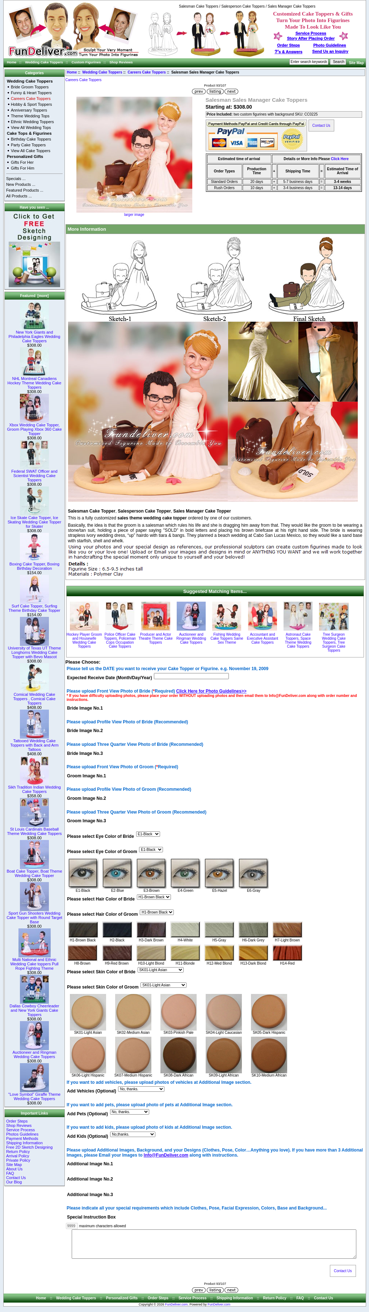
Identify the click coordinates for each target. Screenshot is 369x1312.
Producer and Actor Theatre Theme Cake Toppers (155, 638)
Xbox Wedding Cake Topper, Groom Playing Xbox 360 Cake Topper (34, 427)
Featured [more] (34, 296)
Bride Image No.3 (85, 753)
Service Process (20, 1130)
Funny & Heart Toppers (31, 93)
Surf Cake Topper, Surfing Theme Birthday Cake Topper (34, 606)
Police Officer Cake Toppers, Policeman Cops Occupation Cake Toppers (120, 640)
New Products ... (20, 184)
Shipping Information (24, 1143)
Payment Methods (22, 1138)
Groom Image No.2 (86, 798)
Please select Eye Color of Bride (100, 836)
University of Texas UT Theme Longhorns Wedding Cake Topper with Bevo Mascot (34, 650)
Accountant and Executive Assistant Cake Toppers (262, 638)
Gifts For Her (22, 162)
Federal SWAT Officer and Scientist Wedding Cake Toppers (34, 473)
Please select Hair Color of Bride (101, 899)
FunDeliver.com (176, 1310)
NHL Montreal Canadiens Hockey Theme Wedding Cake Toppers (35, 381)
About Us (14, 1169)
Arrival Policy (17, 1156)
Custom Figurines (86, 62)
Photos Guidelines (22, 1134)
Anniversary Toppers (29, 110)
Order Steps (288, 45)
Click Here (340, 159)
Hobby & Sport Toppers (31, 104)
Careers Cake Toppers (147, 72)
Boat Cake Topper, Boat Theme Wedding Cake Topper (34, 871)
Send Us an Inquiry (330, 51)
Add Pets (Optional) (87, 1113)
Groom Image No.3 (86, 821)
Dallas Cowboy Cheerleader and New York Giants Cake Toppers (34, 1008)
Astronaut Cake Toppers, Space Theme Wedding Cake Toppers (298, 640)
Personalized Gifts (25, 156)
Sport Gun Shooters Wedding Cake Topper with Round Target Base (34, 915)
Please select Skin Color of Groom (103, 987)
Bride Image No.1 (85, 708)
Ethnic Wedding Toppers (32, 122)
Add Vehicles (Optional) (91, 1091)
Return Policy (18, 1151)
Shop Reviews (121, 62)
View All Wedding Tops (31, 127)
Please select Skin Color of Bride (101, 971)
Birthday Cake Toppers (31, 139)
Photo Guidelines (329, 45)
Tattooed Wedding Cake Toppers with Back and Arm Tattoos (34, 743)
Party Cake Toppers (28, 145)
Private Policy (18, 1160)
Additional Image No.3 (90, 1194)
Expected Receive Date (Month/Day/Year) (109, 677)
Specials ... (16, 178)
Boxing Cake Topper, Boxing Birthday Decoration (34, 564)
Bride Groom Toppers (30, 87)
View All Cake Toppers (30, 151)
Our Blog (14, 1182)
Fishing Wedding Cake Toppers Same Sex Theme (226, 638)
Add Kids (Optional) (87, 1136)
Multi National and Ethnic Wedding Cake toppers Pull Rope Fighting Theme (34, 962)
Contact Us (16, 1177)
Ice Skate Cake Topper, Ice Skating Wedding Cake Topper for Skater (34, 520)
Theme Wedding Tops (30, 116)
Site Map (356, 63)
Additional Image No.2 (90, 1179)
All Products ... (19, 196)
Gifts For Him (22, 168)
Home (11, 62)
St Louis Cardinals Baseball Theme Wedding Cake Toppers (34, 829)
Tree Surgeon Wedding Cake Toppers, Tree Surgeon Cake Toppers (333, 642)
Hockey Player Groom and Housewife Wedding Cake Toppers (84, 640)
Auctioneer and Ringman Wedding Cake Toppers (34, 1052)
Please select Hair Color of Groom (102, 914)
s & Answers (288, 52)
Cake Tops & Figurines (29, 133)
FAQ (10, 1173)
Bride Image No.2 (85, 731)
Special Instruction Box (91, 1217)
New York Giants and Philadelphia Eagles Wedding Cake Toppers (34, 334)
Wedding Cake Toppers (44, 62)
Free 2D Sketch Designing (29, 1147)
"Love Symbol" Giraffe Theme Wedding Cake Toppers (34, 1095)
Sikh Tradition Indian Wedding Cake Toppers (34, 787)
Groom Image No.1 (86, 775)
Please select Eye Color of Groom (102, 851)
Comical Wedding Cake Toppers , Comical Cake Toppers (34, 697)
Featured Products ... (24, 190)
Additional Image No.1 (90, 1164)
